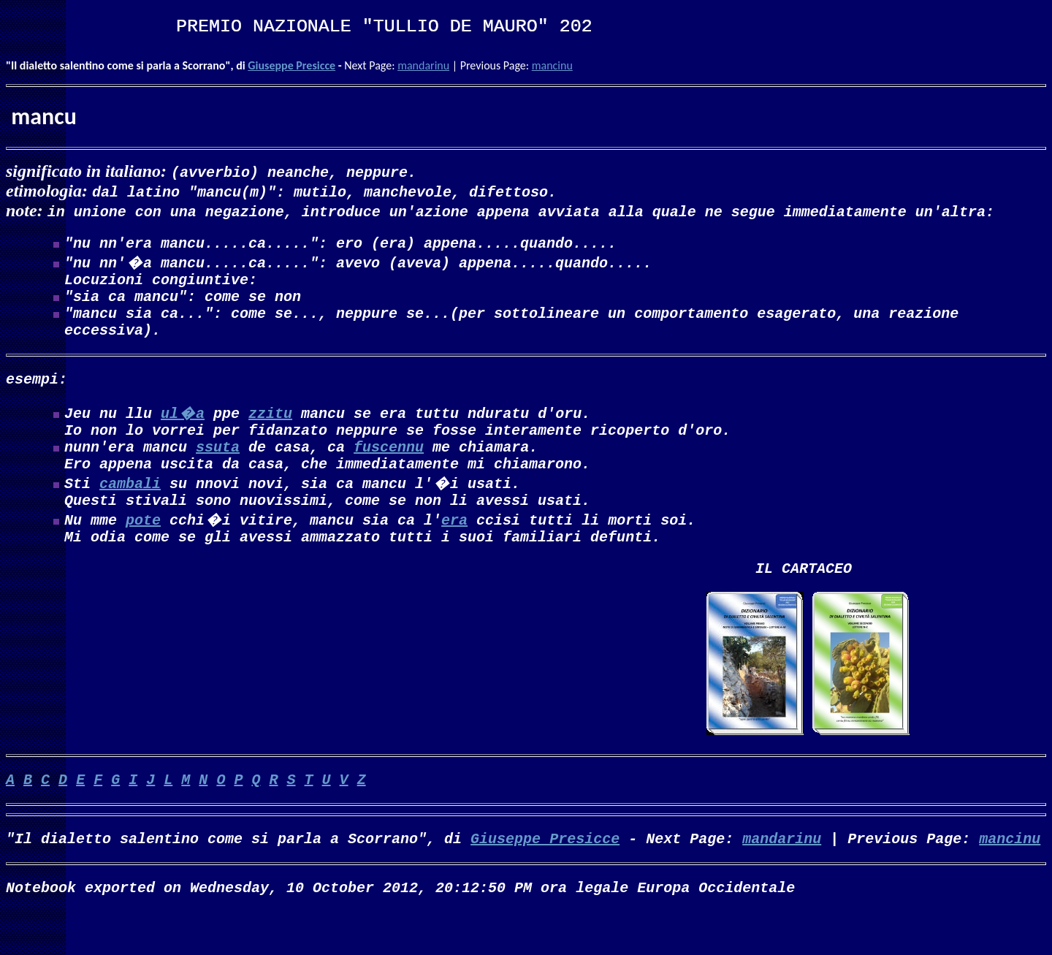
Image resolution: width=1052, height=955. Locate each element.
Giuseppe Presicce (291, 65)
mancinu (552, 65)
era (454, 548)
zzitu (270, 430)
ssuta (218, 469)
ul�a (183, 430)
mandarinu (423, 65)
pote (143, 548)
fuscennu (389, 469)
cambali (130, 509)
